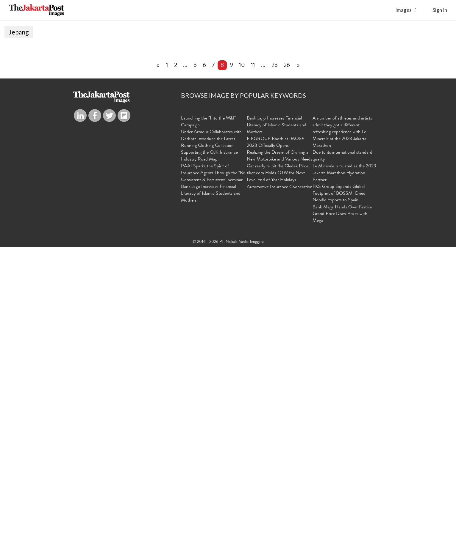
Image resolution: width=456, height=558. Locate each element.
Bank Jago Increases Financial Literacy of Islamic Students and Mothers (211, 505)
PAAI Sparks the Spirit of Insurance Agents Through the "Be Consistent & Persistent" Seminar (213, 484)
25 (274, 377)
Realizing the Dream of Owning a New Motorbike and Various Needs (279, 467)
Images (403, 10)
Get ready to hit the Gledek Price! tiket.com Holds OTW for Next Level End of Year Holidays (278, 484)
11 (253, 377)
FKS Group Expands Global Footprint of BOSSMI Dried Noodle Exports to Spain (339, 505)
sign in (439, 10)
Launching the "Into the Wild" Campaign (208, 433)
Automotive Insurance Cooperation (280, 498)
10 (242, 377)
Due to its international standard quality (342, 467)
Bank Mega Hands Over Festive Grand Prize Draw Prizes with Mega (342, 525)
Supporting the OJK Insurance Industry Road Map (209, 467)
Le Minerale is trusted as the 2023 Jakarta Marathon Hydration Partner (344, 484)
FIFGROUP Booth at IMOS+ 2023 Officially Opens (275, 454)
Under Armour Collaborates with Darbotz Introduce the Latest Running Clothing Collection (211, 450)
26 (287, 377)
